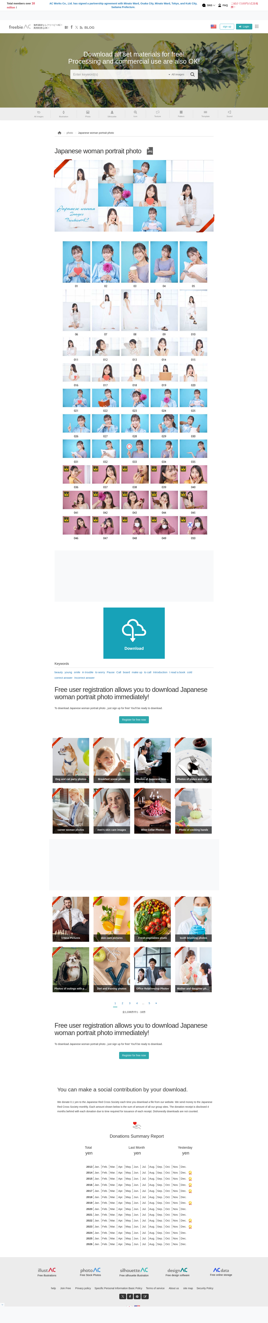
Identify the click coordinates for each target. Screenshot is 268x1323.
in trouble (87, 672)
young (68, 672)
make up (137, 672)
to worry (100, 672)
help (53, 1288)
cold (189, 672)
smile (77, 672)
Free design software (177, 1275)
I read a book (177, 672)
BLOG (89, 27)
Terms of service (155, 1288)
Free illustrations (46, 1275)
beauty (59, 672)
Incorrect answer (84, 677)
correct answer (64, 677)
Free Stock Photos (90, 1275)
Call (118, 672)
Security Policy (205, 1288)
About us (174, 1288)
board (126, 672)
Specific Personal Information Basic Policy (118, 1288)
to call (147, 672)
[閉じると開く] (2, 1305)
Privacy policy (83, 1288)
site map (188, 1288)
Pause (111, 672)
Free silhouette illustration (134, 1275)
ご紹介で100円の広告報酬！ (244, 5)
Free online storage (221, 1274)
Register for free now (134, 719)
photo (69, 132)
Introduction (160, 672)
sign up (227, 26)
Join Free (65, 1288)
